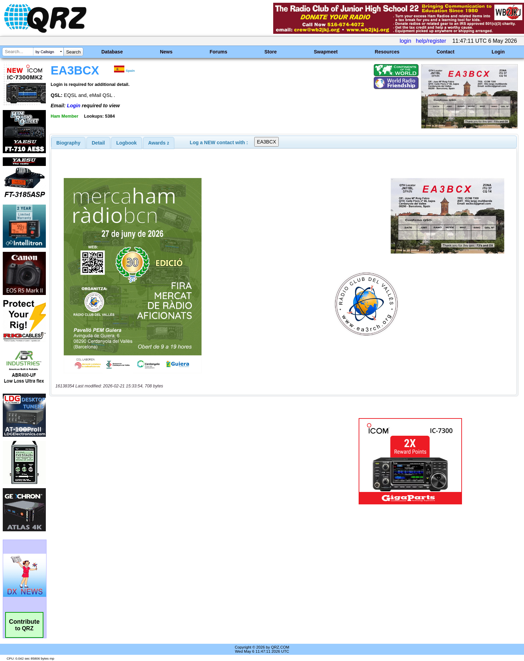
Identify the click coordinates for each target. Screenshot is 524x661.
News (166, 52)
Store (270, 52)
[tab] (68, 143)
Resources (387, 52)
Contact (445, 52)
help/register (431, 41)
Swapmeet (326, 52)
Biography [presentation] (68, 143)
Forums (218, 52)
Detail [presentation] (98, 143)
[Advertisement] (181, 461)
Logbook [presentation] (126, 143)
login (405, 41)
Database (112, 52)
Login (498, 52)
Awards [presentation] (158, 143)
